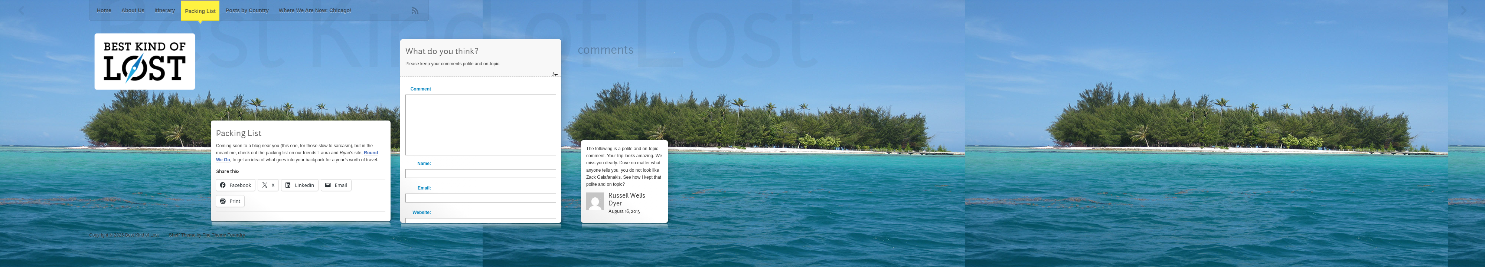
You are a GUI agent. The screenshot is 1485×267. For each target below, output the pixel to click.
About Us (132, 10)
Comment (421, 89)
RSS (415, 10)
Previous (21, 10)
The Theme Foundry (224, 235)
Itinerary (164, 10)
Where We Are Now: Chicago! (315, 10)
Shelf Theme (182, 235)
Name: (424, 163)
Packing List (200, 11)
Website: (421, 212)
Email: (424, 188)
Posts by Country (247, 10)
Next (1463, 10)
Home (104, 10)
